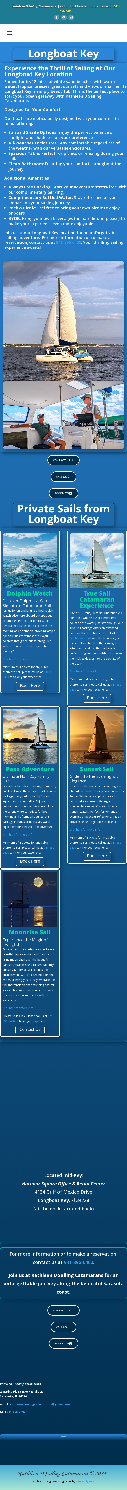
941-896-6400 (68, 242)
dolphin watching (80, 638)
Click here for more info (18, 659)
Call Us (61, 477)
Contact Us (61, 460)
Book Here (30, 685)
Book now (61, 493)
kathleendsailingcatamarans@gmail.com (40, 1404)
